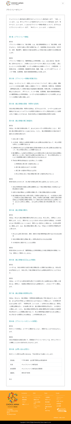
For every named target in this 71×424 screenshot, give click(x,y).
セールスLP (48, 404)
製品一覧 (24, 397)
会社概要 (59, 406)
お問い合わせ (60, 401)
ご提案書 (47, 397)
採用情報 (59, 403)
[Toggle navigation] (63, 3)
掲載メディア (25, 404)
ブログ (23, 402)
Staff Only (47, 410)
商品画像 (47, 402)
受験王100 (36, 399)
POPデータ (48, 399)
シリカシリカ (37, 397)
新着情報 (24, 399)
